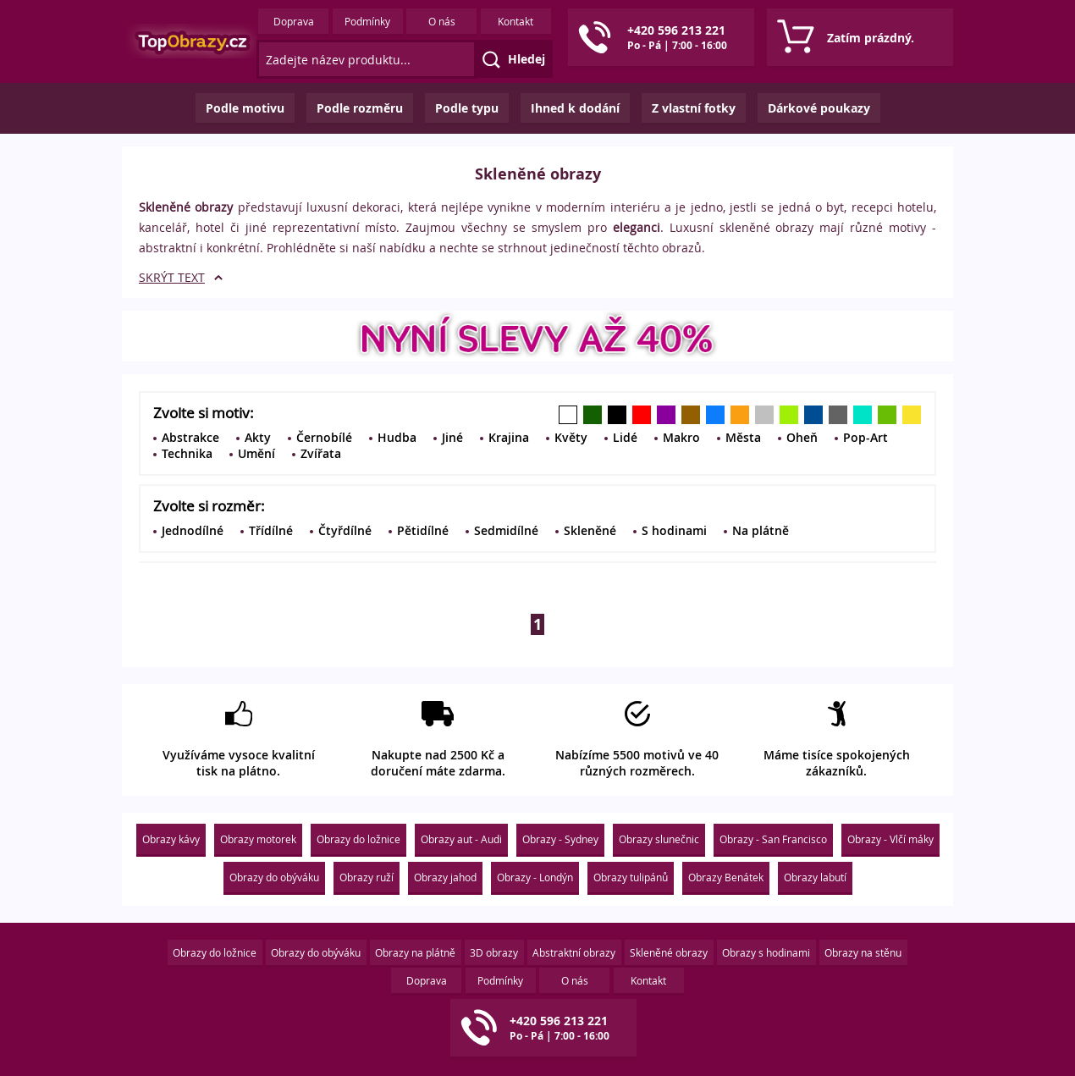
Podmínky (367, 21)
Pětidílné (423, 530)
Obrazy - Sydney (560, 839)
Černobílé (324, 437)
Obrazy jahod (445, 877)
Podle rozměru (360, 108)
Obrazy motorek (258, 839)
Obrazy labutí (815, 877)
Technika (187, 453)
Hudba (397, 437)
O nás (441, 21)
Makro (681, 437)
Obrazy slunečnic (659, 839)
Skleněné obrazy (669, 952)
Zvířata (320, 453)
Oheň (802, 437)
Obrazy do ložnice (358, 839)
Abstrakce (190, 437)
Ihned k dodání (575, 108)
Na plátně (760, 530)
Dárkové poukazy (819, 108)
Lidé (625, 437)
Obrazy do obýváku (274, 877)
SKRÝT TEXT (172, 277)
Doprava (293, 21)
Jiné (452, 437)
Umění (256, 453)
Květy (570, 437)
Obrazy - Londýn (535, 877)
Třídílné (271, 530)
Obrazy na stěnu (862, 952)
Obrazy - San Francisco (773, 839)
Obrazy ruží (366, 877)
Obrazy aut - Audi (461, 839)
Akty (258, 437)
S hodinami (674, 530)
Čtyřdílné (345, 530)
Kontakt (515, 21)
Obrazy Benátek (726, 877)
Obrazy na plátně (415, 952)
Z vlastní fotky (694, 108)
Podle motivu (245, 108)
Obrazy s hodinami (766, 952)
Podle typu (467, 108)
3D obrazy (494, 952)
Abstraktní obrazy (573, 952)
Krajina (508, 437)
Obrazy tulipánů (630, 877)
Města (743, 437)
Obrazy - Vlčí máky (890, 839)
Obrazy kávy (171, 839)
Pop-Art (865, 437)
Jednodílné (192, 530)
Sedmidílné (506, 530)
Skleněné (590, 530)
